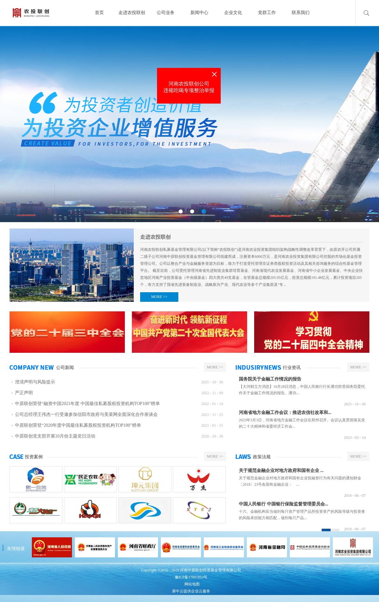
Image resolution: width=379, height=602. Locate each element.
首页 (99, 12)
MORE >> (159, 296)
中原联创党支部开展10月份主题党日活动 (55, 436)
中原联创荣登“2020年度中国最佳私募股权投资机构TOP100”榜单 (78, 425)
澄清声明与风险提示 (35, 382)
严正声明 (24, 392)
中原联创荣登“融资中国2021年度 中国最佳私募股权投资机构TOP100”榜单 (87, 403)
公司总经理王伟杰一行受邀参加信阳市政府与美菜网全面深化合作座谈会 (86, 414)
